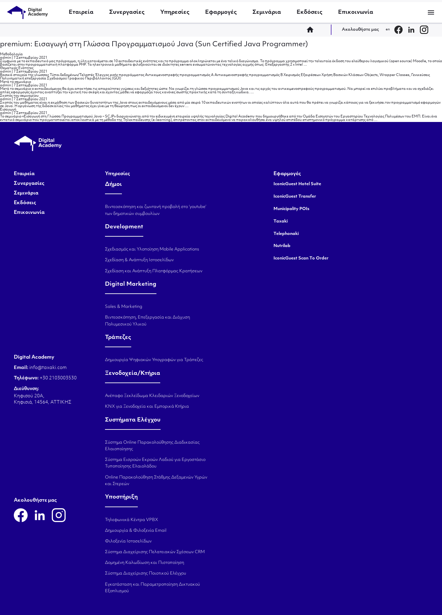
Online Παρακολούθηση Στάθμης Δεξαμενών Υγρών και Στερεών (156, 480)
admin (5, 58)
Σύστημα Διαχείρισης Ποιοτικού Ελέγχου (145, 573)
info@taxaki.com (48, 368)
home (312, 30)
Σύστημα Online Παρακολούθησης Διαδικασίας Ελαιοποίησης (152, 446)
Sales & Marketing (123, 307)
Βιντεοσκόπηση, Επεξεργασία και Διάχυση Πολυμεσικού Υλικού (147, 320)
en (388, 29)
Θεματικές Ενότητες (16, 68)
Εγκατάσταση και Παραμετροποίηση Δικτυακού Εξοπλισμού (152, 588)
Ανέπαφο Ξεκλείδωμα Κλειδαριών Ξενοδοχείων (152, 396)
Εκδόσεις (310, 12)
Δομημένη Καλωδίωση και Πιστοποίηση (144, 563)
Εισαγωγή (8, 110)
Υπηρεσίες (175, 12)
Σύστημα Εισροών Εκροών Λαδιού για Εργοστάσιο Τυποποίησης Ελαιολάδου (155, 463)
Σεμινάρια (266, 12)
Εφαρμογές (221, 12)
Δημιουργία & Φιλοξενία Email (135, 531)
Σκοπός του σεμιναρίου (19, 96)
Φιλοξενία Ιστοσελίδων (128, 541)
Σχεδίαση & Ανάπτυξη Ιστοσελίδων (139, 260)
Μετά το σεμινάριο (15, 82)
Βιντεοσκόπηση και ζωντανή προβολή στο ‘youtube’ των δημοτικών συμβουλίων (155, 210)
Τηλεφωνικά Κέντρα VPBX (131, 520)
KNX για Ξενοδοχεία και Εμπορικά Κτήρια (147, 407)
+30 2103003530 (58, 378)
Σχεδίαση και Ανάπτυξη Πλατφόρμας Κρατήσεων (153, 271)
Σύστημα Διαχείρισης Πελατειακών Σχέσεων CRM (155, 552)
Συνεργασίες (127, 12)
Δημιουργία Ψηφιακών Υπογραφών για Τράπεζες (154, 360)
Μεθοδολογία (11, 54)
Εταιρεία (81, 12)
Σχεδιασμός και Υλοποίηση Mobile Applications (152, 249)
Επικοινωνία (355, 12)
